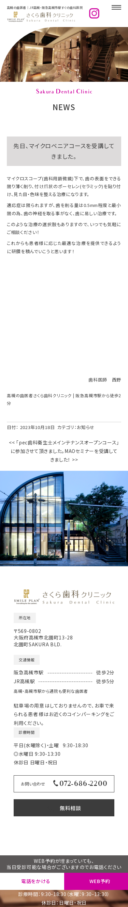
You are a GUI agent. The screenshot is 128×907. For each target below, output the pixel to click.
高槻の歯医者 (102, 848)
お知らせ (86, 312)
